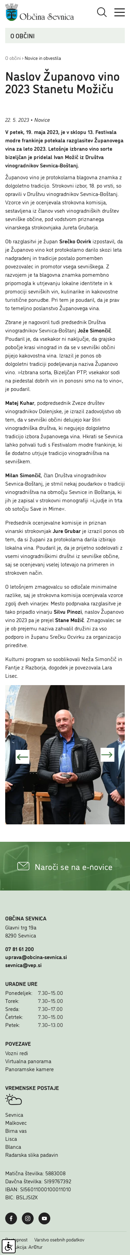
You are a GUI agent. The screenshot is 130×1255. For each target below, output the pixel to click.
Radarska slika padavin (31, 1154)
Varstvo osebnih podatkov (59, 1239)
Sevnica (14, 1114)
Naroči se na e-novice (65, 866)
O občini (13, 57)
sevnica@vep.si (23, 964)
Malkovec (16, 1122)
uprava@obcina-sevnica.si (36, 956)
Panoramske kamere (29, 1069)
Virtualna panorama (28, 1061)
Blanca (13, 1146)
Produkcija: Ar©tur (24, 1246)
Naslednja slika (107, 755)
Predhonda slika (22, 757)
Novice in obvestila (43, 57)
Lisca (11, 1138)
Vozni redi (16, 1053)
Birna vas (16, 1130)
